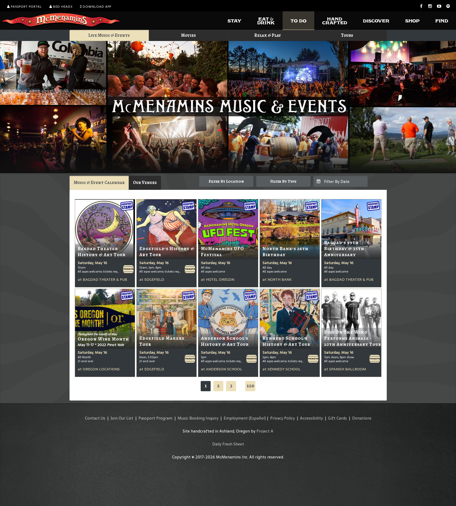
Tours (347, 35)
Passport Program (155, 418)
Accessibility (311, 418)
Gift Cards (337, 418)
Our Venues (145, 183)
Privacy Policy (282, 418)
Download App (95, 6)
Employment (236, 418)
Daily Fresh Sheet (228, 444)
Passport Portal (24, 6)
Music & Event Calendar (99, 183)
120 (250, 385)
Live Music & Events (109, 35)
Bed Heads (60, 6)
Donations (361, 418)
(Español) (257, 418)
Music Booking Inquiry (198, 418)
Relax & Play (267, 35)
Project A (264, 431)
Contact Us (95, 418)
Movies (188, 35)
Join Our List (121, 418)
